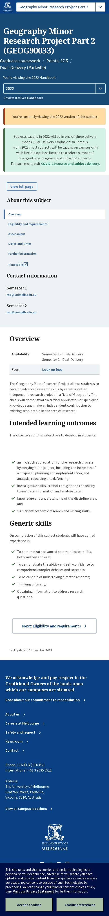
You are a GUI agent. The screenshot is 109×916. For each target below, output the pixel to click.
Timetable (23, 266)
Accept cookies (29, 904)
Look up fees (52, 369)
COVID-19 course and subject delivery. (70, 163)
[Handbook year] (55, 88)
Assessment (16, 234)
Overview (14, 214)
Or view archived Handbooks (23, 98)
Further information (22, 254)
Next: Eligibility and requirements (51, 626)
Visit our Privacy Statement (33, 891)
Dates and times (19, 244)
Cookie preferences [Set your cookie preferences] (80, 904)
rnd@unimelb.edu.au (21, 294)
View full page (21, 186)
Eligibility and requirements (27, 224)
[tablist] (60, 7)
